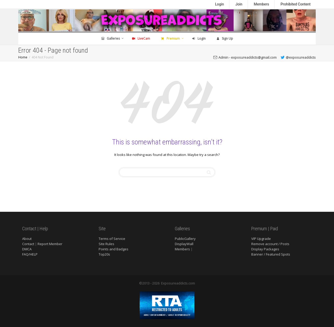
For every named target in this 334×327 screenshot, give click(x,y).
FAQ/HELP (30, 254)
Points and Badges (113, 249)
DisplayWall (184, 243)
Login (219, 4)
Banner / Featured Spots (270, 254)
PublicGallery (185, 238)
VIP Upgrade (261, 238)
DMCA (27, 249)
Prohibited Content (296, 4)
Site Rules (106, 243)
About (27, 238)
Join (238, 4)
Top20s (104, 254)
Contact (28, 243)
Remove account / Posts (270, 243)
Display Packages (265, 249)
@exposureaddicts (298, 57)
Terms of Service (112, 238)
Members (261, 4)
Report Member (50, 243)
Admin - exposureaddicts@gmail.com (245, 57)
